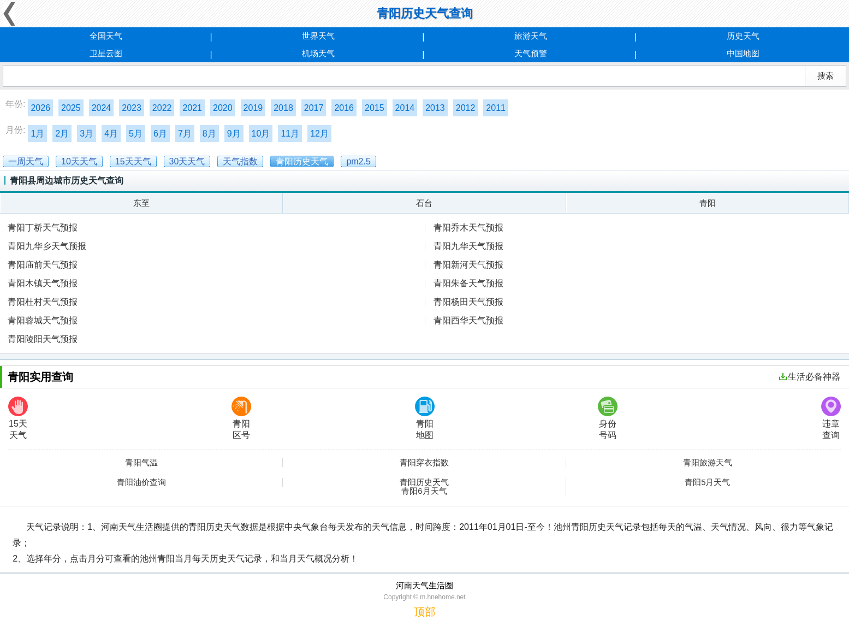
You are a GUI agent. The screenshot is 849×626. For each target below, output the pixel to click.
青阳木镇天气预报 (43, 283)
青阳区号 (241, 418)
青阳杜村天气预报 (43, 301)
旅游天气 (530, 35)
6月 (160, 133)
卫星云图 (106, 53)
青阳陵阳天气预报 (43, 339)
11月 (290, 133)
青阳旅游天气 (707, 462)
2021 (192, 108)
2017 (314, 108)
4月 (111, 133)
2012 (466, 108)
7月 (185, 133)
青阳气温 (141, 462)
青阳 (707, 203)
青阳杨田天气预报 (468, 301)
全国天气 (106, 35)
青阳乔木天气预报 (468, 227)
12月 (319, 133)
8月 (209, 133)
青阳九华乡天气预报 (47, 246)
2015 (374, 108)
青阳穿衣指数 (424, 462)
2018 (283, 108)
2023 (131, 108)
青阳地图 (425, 418)
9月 (234, 133)
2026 (40, 108)
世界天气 (318, 35)
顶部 (425, 612)
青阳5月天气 (707, 482)
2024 (101, 108)
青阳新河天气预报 (468, 264)
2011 (496, 108)
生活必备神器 (809, 376)
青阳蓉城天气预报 (43, 320)
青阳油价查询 (141, 482)
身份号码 (608, 418)
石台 (424, 203)
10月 (261, 133)
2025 (71, 108)
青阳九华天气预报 (468, 246)
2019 (253, 108)
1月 (37, 133)
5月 (136, 133)
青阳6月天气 (424, 491)
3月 (86, 133)
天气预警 (530, 53)
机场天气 (318, 53)
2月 (62, 133)
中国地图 (743, 53)
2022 (162, 108)
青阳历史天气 (424, 482)
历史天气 (743, 35)
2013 (435, 108)
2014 (405, 108)
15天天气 (18, 418)
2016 (344, 108)
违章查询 (831, 418)
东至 (141, 203)
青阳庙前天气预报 (43, 264)
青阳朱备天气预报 (468, 283)
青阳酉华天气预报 (468, 320)
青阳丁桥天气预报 (43, 227)
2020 (223, 108)
